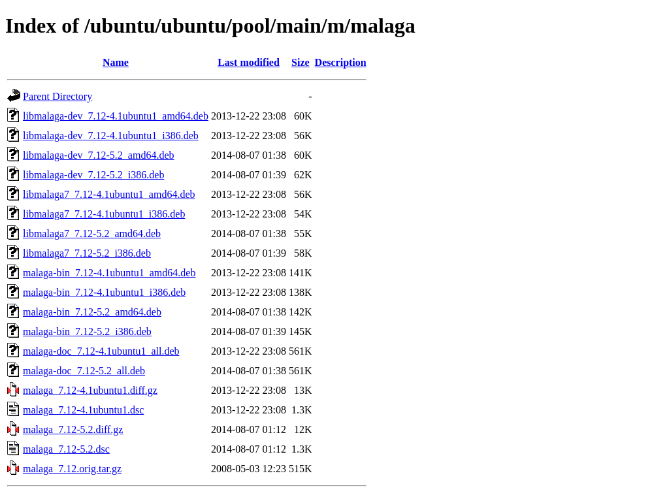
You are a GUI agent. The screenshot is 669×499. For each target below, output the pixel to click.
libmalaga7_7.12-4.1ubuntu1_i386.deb (104, 213)
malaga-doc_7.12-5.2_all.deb (84, 370)
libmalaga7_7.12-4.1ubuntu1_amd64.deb (109, 194)
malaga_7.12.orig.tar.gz (72, 468)
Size (300, 62)
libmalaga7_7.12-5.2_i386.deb (87, 253)
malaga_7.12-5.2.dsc (66, 449)
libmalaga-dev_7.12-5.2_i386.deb (93, 174)
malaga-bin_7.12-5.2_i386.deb (87, 331)
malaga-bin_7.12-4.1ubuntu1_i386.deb (104, 292)
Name (116, 62)
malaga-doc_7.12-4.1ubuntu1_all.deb (101, 351)
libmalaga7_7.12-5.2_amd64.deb (92, 233)
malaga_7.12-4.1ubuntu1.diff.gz (90, 390)
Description (341, 62)
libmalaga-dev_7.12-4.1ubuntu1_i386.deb (111, 135)
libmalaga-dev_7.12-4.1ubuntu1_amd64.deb (115, 115)
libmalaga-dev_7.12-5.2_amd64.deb (98, 155)
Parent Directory (57, 96)
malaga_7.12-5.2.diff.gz (73, 429)
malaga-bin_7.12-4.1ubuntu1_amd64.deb (109, 272)
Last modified (249, 62)
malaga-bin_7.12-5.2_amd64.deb (92, 311)
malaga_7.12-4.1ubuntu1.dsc (83, 409)
